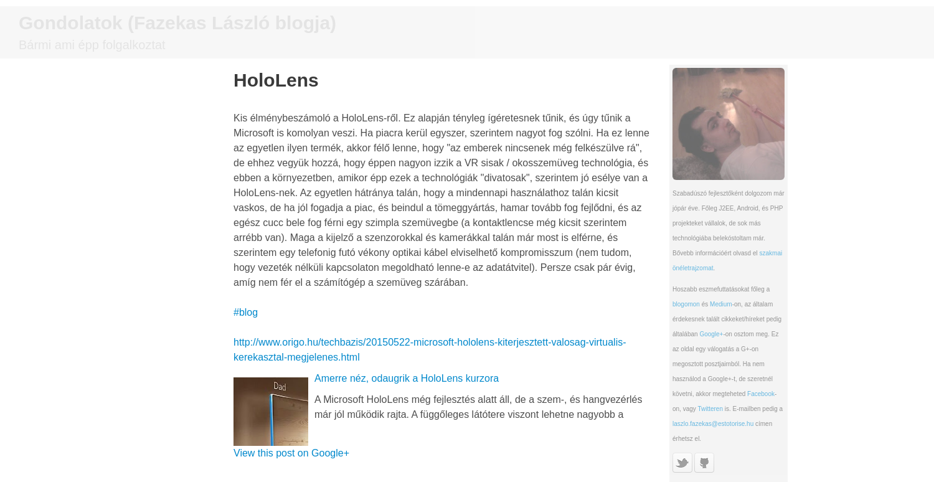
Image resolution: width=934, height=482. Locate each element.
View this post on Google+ (291, 453)
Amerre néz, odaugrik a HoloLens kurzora (406, 378)
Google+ (711, 334)
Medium (721, 304)
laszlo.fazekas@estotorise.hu (712, 423)
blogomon (686, 304)
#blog (246, 312)
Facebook (761, 393)
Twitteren (710, 408)
